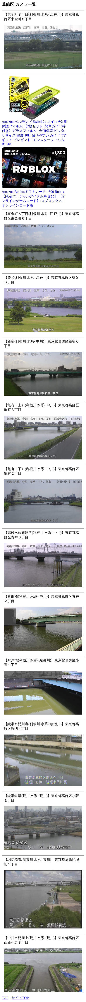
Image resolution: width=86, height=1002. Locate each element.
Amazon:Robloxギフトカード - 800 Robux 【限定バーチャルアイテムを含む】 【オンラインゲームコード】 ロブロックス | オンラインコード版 (34, 197)
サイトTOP (20, 998)
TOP (5, 998)
